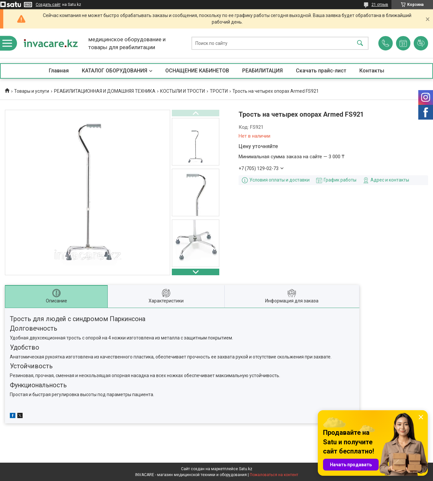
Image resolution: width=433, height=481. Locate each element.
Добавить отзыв (421, 43)
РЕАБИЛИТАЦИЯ (262, 70)
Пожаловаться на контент (274, 474)
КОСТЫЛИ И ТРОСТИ (182, 91)
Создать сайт (48, 4)
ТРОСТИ (219, 91)
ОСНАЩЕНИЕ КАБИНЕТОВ (197, 70)
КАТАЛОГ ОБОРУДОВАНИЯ (114, 70)
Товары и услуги (31, 91)
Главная (59, 70)
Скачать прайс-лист (321, 70)
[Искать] (360, 43)
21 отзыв (379, 4)
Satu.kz (245, 469)
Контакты (371, 70)
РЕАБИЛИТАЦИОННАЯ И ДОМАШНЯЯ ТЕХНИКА (104, 91)
